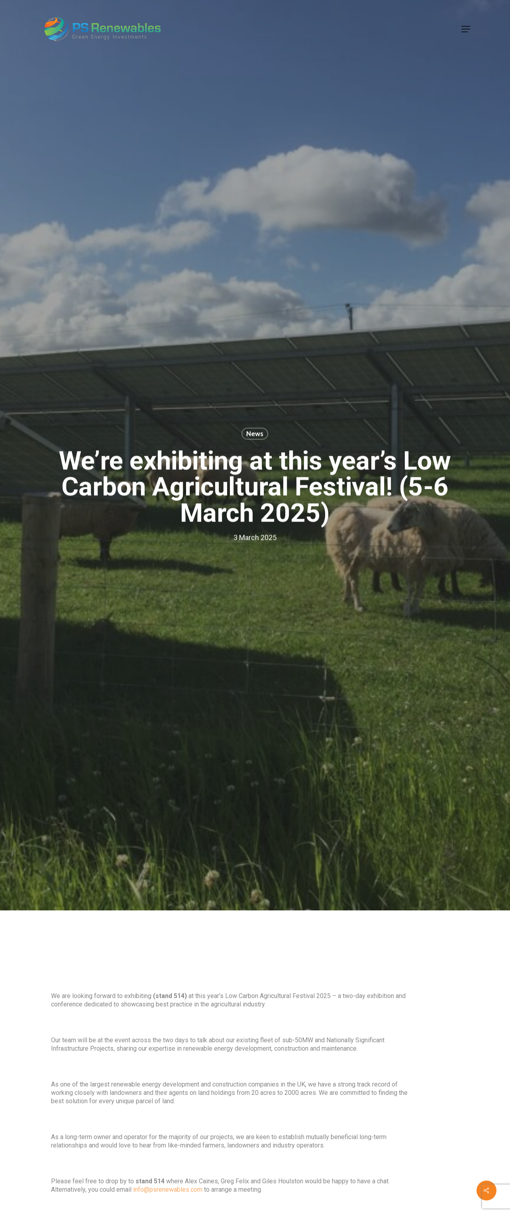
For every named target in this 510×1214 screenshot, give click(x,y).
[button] (465, 29)
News (254, 434)
